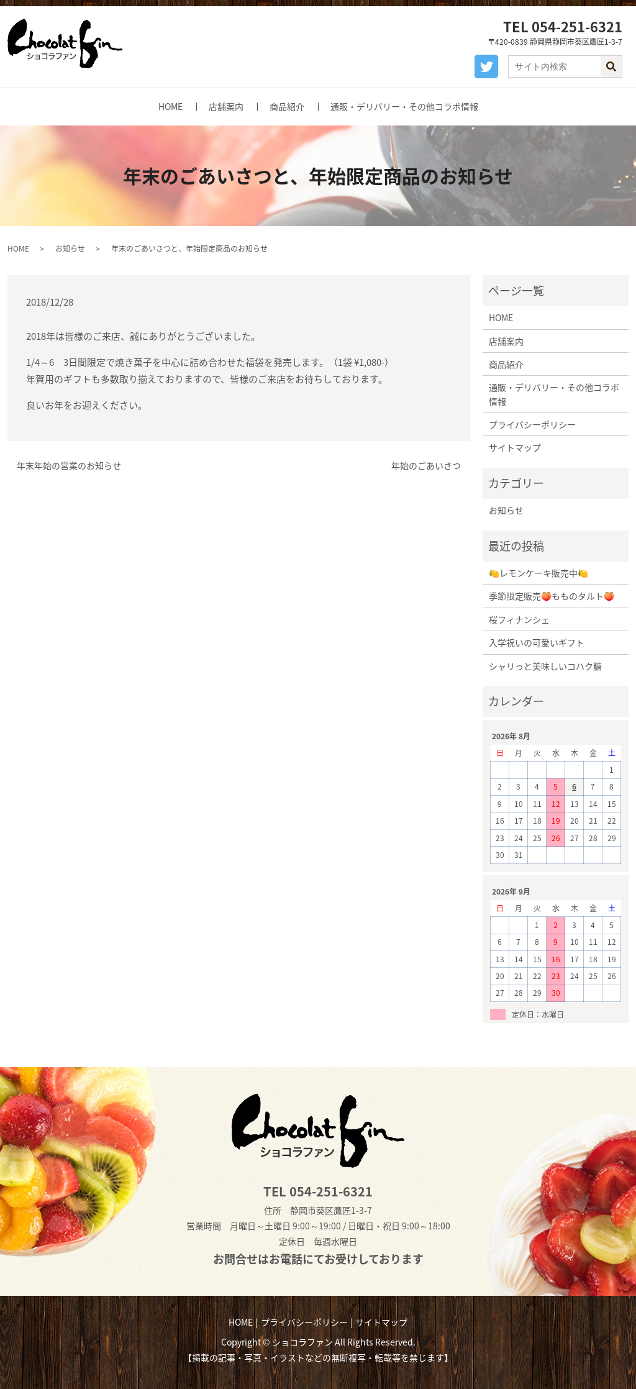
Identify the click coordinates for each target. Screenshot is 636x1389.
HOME (170, 106)
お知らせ (70, 248)
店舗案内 (226, 106)
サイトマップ (515, 447)
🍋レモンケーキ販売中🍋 (538, 573)
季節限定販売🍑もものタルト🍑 (551, 596)
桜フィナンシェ (519, 619)
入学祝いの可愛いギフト (536, 642)
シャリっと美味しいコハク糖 (545, 666)
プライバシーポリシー (532, 424)
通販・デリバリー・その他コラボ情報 (404, 106)
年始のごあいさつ (426, 465)
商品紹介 (287, 106)
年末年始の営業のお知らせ (69, 465)
